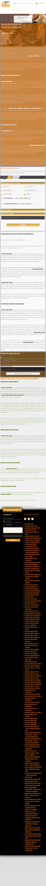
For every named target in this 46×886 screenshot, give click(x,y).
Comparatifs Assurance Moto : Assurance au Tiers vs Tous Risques (33, 801)
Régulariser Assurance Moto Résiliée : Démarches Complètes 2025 (32, 842)
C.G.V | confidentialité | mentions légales (31, 514)
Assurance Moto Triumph (31, 649)
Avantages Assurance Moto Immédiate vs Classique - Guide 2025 (32, 824)
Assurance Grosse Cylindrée (32, 591)
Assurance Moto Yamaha (31, 633)
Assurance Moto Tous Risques (33, 613)
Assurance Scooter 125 (31, 587)
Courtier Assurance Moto (32, 623)
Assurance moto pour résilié (32, 528)
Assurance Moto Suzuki (31, 635)
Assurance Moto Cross (31, 603)
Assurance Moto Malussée (32, 566)
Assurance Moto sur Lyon (31, 674)
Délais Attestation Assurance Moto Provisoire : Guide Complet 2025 (33, 848)
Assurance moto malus (31, 526)
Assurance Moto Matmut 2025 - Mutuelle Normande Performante (33, 775)
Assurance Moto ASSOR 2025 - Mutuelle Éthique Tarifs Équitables (33, 759)
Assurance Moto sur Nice (31, 686)
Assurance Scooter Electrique (33, 601)
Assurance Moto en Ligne (32, 621)
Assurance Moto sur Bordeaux (33, 684)
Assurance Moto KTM (30, 652)
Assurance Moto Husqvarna (32, 666)
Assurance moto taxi (30, 530)
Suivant (23, 225)
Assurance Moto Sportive (32, 589)
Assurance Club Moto (30, 625)
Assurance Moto (18, 3)
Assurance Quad (29, 597)
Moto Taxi (18, 10)
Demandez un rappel (23, 373)
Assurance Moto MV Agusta (32, 656)
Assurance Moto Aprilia (31, 654)
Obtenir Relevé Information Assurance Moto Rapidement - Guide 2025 (33, 830)
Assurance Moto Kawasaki (32, 637)
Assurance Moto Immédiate (32, 540)
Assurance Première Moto (32, 568)
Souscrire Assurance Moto (32, 542)
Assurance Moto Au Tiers (31, 611)
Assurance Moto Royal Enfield (33, 664)
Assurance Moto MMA (31, 724)
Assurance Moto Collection (32, 593)
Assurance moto (29, 524)
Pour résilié (25, 3)
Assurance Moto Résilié (31, 564)
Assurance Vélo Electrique (32, 605)
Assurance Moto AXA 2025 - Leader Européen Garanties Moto (32, 729)
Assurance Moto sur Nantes (32, 688)
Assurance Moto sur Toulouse (33, 680)
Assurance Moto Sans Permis (33, 562)
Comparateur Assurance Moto (33, 538)
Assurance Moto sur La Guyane (33, 712)
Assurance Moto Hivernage (32, 617)
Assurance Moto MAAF (31, 722)
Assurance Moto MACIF (31, 718)
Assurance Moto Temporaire (32, 615)
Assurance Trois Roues (31, 599)
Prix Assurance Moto (30, 544)
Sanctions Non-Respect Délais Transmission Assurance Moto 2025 (33, 836)
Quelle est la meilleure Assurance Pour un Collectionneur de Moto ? (32, 812)
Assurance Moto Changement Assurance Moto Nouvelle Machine (33, 577)
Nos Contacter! (13, 540)
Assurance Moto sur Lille (31, 678)
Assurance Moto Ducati (31, 643)
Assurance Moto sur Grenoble (33, 696)
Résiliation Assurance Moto (32, 619)
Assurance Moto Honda (31, 631)
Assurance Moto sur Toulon (32, 702)
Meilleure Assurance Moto (32, 548)
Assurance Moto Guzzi (31, 662)
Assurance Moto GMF (30, 720)
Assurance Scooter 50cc (31, 585)
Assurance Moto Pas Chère (32, 536)
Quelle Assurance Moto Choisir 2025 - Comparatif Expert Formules (33, 795)
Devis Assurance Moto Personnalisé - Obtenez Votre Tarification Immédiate (33, 789)
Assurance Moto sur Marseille (33, 676)
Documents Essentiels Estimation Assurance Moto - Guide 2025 (33, 818)
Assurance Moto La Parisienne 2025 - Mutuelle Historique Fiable (33, 769)
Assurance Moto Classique (32, 595)
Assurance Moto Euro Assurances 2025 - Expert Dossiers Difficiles (32, 753)
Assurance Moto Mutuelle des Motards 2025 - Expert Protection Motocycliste (33, 735)
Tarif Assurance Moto (31, 546)
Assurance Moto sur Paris (32, 672)
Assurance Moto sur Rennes (32, 694)
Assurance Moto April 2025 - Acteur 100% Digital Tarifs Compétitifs (32, 747)
